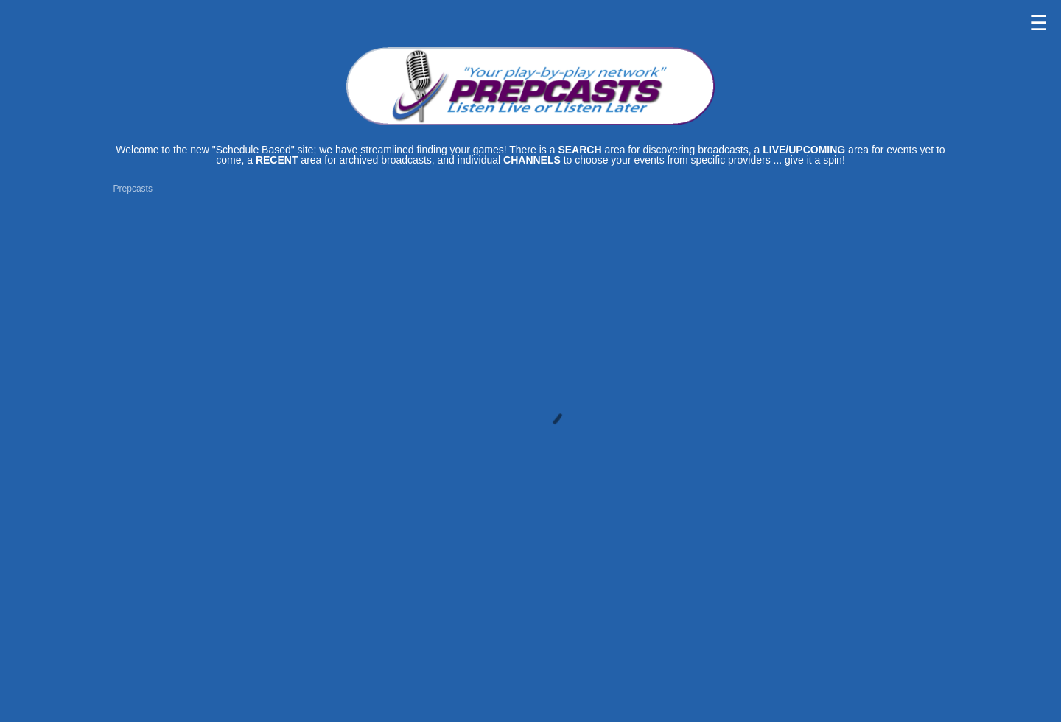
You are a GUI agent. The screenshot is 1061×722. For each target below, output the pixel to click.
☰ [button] (1038, 23)
